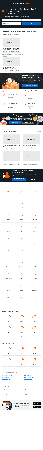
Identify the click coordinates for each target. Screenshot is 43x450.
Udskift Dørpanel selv (5, 377)
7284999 (25, 394)
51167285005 (4, 392)
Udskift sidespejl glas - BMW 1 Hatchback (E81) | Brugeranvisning (33, 105)
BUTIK (19, 1)
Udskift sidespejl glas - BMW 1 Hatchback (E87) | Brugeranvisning (13, 96)
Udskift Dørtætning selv (6, 379)
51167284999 (4, 391)
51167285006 (26, 392)
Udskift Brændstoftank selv (7, 375)
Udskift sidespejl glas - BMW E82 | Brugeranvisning (33, 95)
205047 (25, 391)
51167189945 (4, 394)
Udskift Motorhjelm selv (28, 375)
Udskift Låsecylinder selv (28, 379)
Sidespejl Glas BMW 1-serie (30, 85)
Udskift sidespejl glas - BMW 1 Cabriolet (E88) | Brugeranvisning (13, 104)
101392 (3, 396)
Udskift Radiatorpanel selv (28, 377)
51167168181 (26, 389)
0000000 (3, 389)
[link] (11, 45)
